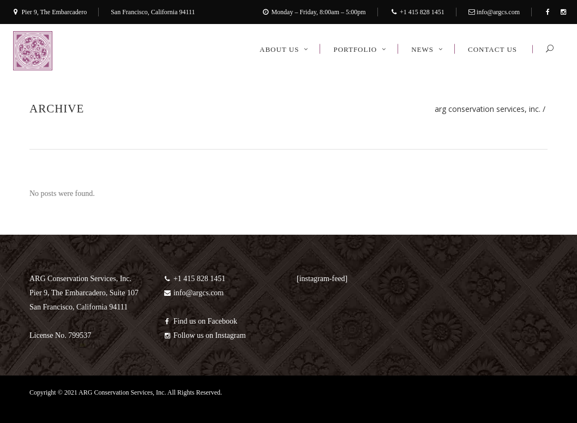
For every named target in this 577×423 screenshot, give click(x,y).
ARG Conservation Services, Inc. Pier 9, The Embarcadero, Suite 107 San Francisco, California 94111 (84, 293)
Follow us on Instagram (204, 335)
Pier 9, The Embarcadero (54, 12)
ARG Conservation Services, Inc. (487, 109)
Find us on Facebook (200, 321)
